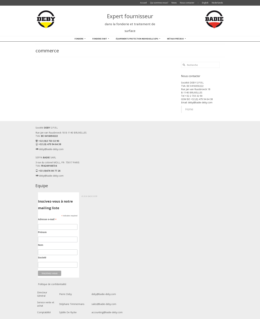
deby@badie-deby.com (51, 149)
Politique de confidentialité (52, 284)
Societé (42, 257)
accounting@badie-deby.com (107, 312)
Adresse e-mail (47, 219)
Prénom (42, 232)
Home (189, 109)
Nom (40, 245)
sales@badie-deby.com (104, 304)
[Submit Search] (183, 65)
